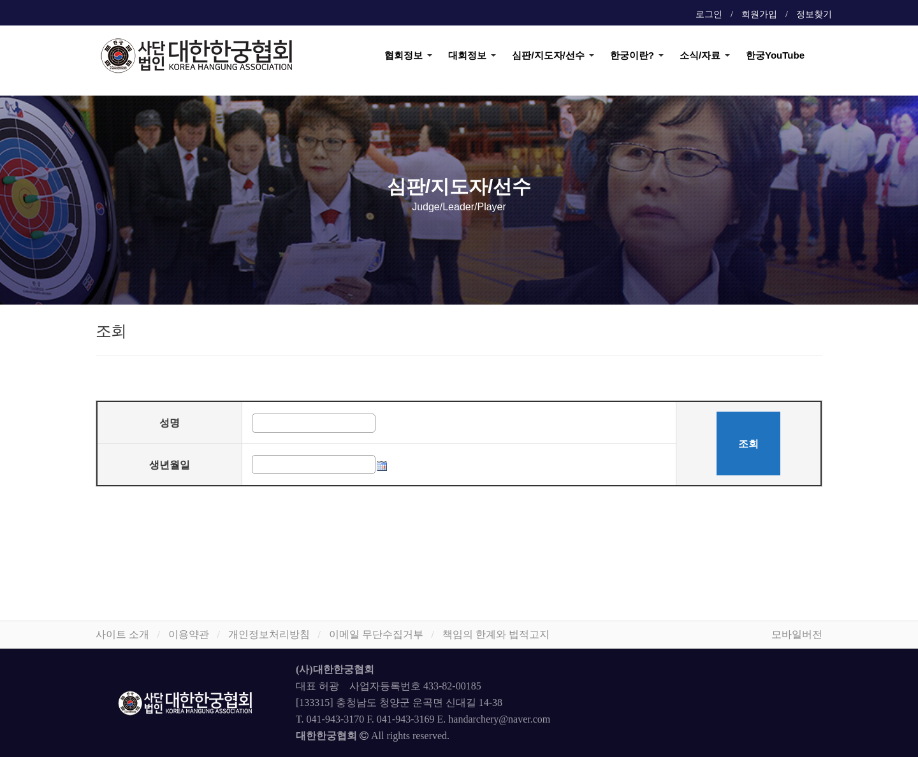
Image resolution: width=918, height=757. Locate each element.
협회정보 (403, 55)
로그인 (709, 14)
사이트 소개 (122, 634)
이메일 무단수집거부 (376, 634)
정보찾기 (814, 14)
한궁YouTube (775, 55)
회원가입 (759, 14)
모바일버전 (796, 634)
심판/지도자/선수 (548, 55)
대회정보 (467, 55)
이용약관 (188, 634)
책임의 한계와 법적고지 (496, 634)
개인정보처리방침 (269, 634)
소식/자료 (700, 55)
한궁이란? (632, 55)
